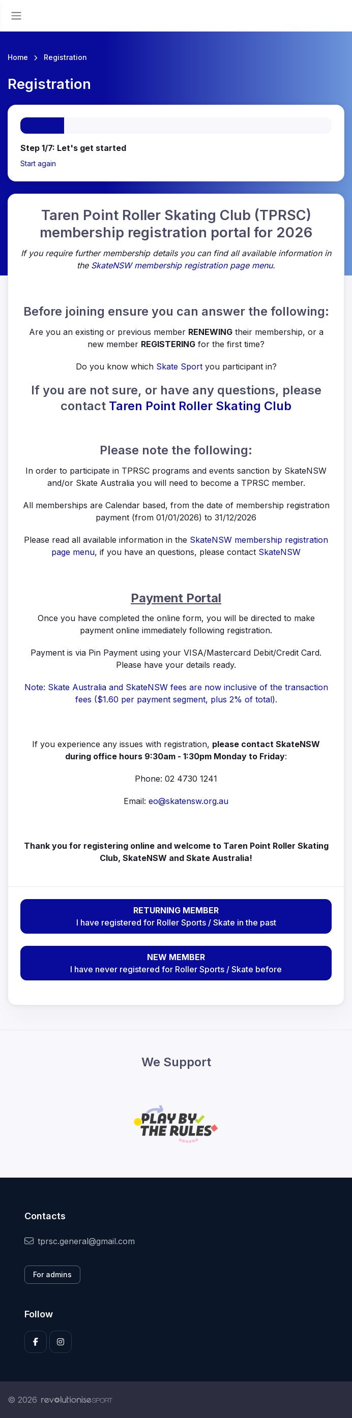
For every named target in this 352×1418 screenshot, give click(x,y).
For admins (52, 1274)
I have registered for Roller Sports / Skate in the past (176, 916)
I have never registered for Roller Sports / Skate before (176, 962)
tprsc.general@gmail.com (79, 1241)
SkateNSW (279, 552)
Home (18, 57)
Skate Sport (179, 366)
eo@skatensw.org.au (188, 801)
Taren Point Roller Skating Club (200, 405)
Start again (38, 163)
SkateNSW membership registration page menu (182, 265)
